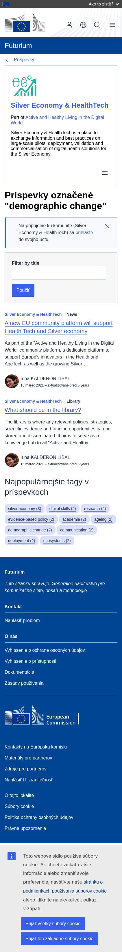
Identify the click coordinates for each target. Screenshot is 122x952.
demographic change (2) (30, 530)
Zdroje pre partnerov (26, 768)
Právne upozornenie (25, 828)
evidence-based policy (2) (31, 519)
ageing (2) (103, 519)
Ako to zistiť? (104, 3)
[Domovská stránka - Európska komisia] (25, 22)
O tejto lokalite (19, 795)
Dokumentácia (19, 672)
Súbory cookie (19, 806)
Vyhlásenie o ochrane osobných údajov (45, 650)
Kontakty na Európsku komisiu (36, 746)
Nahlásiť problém (22, 620)
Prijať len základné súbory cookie (59, 938)
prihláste (84, 232)
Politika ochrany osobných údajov (39, 817)
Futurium (18, 45)
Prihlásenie (69, 24)
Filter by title (25, 263)
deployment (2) (21, 540)
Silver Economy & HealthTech (59, 105)
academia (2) (74, 519)
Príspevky (24, 59)
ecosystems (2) (57, 540)
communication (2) (76, 530)
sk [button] (83, 24)
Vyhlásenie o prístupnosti (30, 661)
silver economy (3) (24, 508)
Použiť (23, 290)
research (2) (95, 508)
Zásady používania (24, 683)
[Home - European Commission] (46, 716)
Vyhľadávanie (97, 24)
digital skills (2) (62, 508)
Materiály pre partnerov (28, 757)
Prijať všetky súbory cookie (53, 923)
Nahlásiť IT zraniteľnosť (29, 779)
